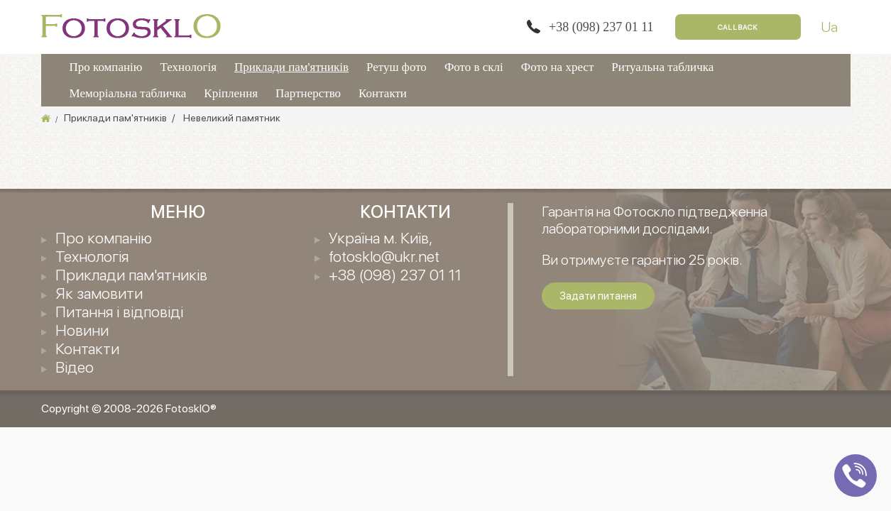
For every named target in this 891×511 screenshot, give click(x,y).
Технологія (188, 67)
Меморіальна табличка (128, 93)
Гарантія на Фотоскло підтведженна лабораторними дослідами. (654, 220)
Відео (74, 367)
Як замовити (99, 293)
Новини (82, 330)
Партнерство (308, 93)
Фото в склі (473, 67)
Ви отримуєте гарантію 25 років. (642, 259)
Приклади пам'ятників (291, 67)
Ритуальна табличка (662, 67)
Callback (738, 27)
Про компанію (106, 67)
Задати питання (598, 296)
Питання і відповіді (119, 311)
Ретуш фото (396, 67)
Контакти (383, 93)
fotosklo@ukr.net (384, 256)
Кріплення (231, 93)
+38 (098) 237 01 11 (601, 27)
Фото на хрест (557, 67)
